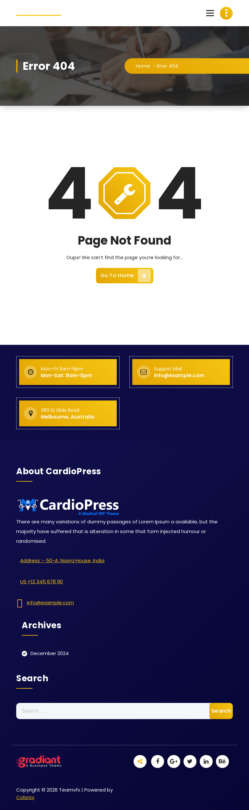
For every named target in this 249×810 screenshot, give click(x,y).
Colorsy (25, 797)
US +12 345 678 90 (41, 581)
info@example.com (50, 602)
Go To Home (125, 275)
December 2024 (49, 653)
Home (143, 65)
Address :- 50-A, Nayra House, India (62, 560)
